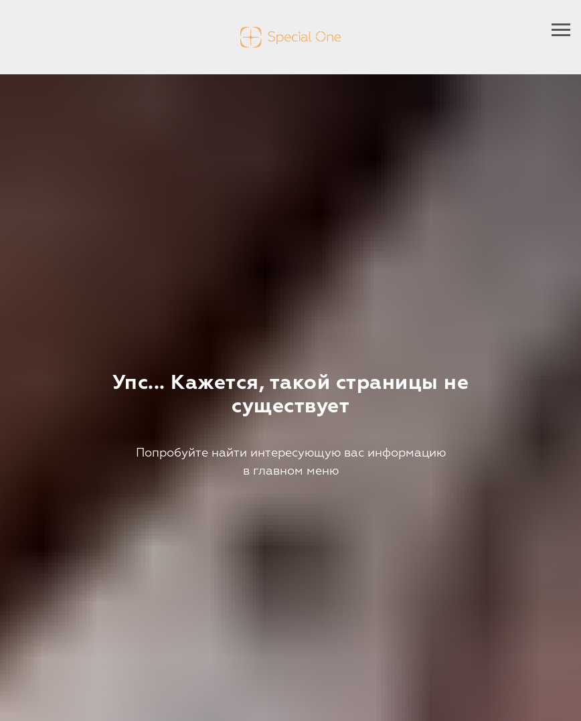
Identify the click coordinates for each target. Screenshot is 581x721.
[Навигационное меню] (561, 30)
